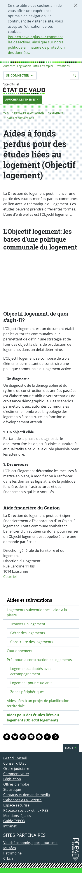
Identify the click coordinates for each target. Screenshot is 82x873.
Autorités (9, 66)
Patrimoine (12, 853)
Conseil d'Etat (14, 763)
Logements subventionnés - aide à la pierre (37, 612)
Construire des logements (31, 641)
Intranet (10, 826)
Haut (71, 748)
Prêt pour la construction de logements (39, 659)
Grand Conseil (15, 758)
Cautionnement (20, 650)
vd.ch (6, 112)
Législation (24, 66)
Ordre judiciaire (16, 768)
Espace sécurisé (16, 805)
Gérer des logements (27, 632)
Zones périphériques (27, 691)
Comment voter (16, 773)
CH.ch (8, 858)
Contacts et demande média (26, 794)
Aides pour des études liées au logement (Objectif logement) (33, 717)
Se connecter (20, 75)
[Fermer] (76, 5)
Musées (9, 848)
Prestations (62, 66)
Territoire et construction (30, 112)
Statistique (12, 789)
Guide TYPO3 (14, 820)
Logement (56, 112)
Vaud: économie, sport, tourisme (30, 842)
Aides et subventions (20, 118)
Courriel (10, 576)
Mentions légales (17, 815)
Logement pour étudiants (31, 682)
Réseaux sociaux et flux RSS (25, 810)
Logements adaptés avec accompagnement (30, 671)
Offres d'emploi (43, 66)
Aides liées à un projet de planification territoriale (38, 703)
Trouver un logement (27, 624)
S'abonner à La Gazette (22, 800)
